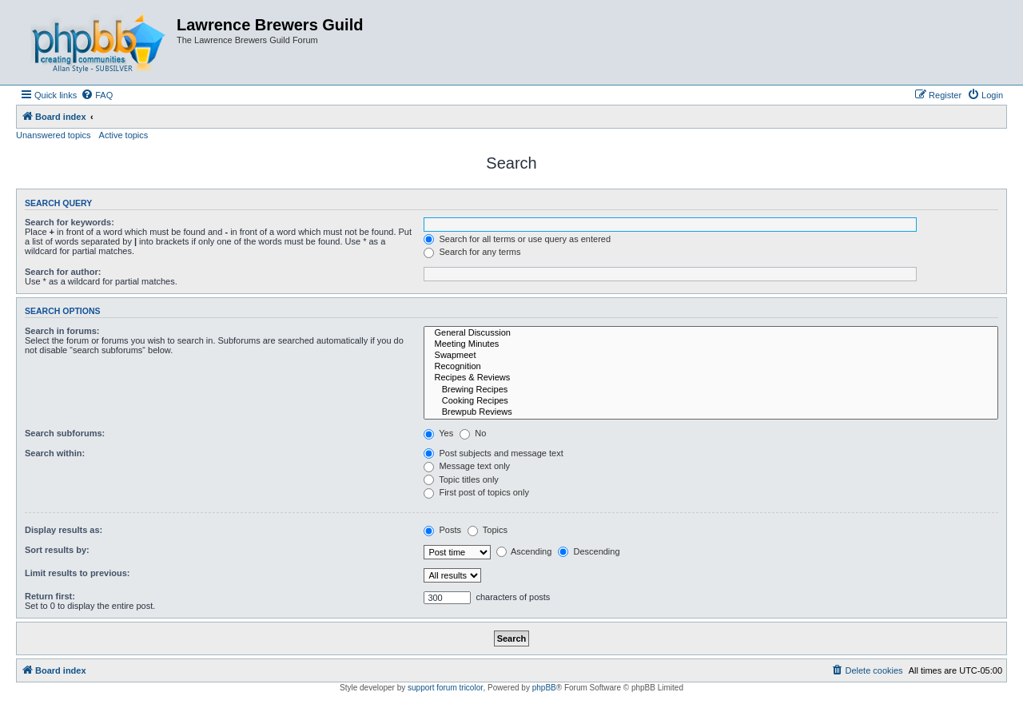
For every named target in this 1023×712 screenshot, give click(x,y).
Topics (488, 530)
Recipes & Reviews (711, 378)
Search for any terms (472, 252)
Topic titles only (461, 479)
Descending (588, 551)
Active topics (124, 135)
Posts (442, 530)
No (473, 433)
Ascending (524, 551)
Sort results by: (57, 550)
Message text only (467, 466)
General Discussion (711, 333)
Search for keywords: (69, 222)
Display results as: (63, 530)
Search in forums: (62, 331)
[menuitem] (97, 95)
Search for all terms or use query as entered (517, 239)
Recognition (711, 366)
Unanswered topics (53, 135)
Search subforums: (65, 433)
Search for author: (63, 271)
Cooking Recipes (711, 401)
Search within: (55, 453)
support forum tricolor (445, 687)
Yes (438, 433)
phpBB (544, 687)
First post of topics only (476, 492)
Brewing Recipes (711, 390)
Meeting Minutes (711, 344)
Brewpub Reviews (711, 412)
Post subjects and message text (493, 453)
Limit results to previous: (77, 573)
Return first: (50, 596)
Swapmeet (711, 355)
